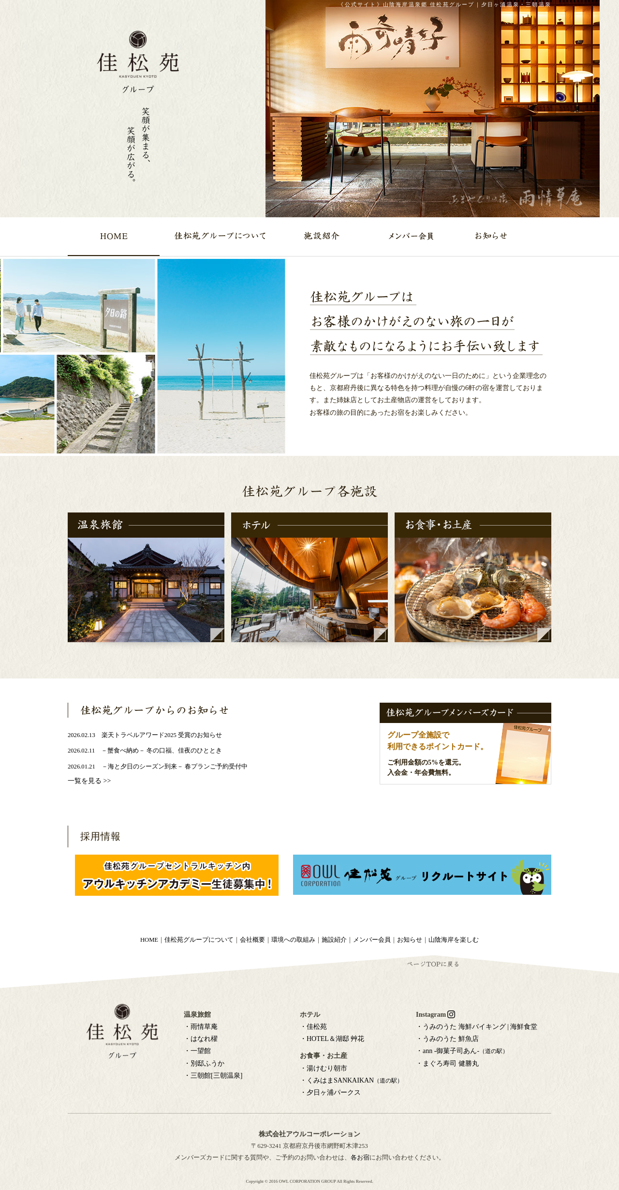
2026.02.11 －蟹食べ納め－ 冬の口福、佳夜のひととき (145, 750)
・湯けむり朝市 (323, 1068)
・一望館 (197, 1050)
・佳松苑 (313, 1026)
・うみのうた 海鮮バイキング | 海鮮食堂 (476, 1026)
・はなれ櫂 (201, 1038)
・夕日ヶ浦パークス (330, 1092)
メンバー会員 (372, 939)
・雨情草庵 (201, 1026)
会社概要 (252, 939)
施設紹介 (334, 939)
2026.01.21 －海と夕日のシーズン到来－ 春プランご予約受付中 (158, 766)
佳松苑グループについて (199, 939)
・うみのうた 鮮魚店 (447, 1038)
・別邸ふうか (204, 1063)
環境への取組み (293, 939)
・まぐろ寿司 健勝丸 (447, 1063)
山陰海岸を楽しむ (453, 939)
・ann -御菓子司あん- (462, 1050)
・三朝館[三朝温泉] (213, 1075)
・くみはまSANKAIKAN (351, 1080)
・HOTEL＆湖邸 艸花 (332, 1038)
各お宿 (360, 1157)
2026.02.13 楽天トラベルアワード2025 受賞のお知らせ (145, 735)
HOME (149, 939)
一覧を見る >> (89, 780)
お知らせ (409, 939)
